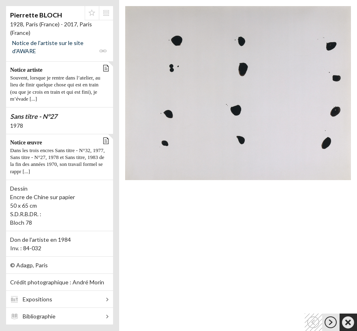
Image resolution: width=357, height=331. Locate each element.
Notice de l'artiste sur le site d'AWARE (47, 46)
